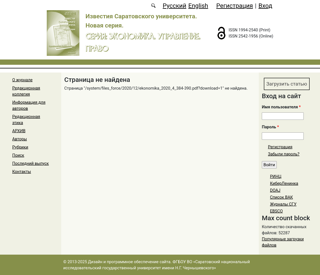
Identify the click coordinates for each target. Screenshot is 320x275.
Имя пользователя (281, 106)
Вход (265, 5)
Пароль (270, 126)
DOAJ (275, 190)
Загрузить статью (286, 84)
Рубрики (20, 147)
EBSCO (276, 211)
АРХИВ (19, 130)
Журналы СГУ (283, 204)
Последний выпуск (30, 163)
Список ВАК (281, 197)
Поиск (18, 155)
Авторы (19, 138)
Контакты (21, 171)
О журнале (22, 79)
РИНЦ (275, 176)
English (198, 5)
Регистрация (234, 5)
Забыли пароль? (283, 154)
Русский (174, 5)
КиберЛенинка (284, 183)
